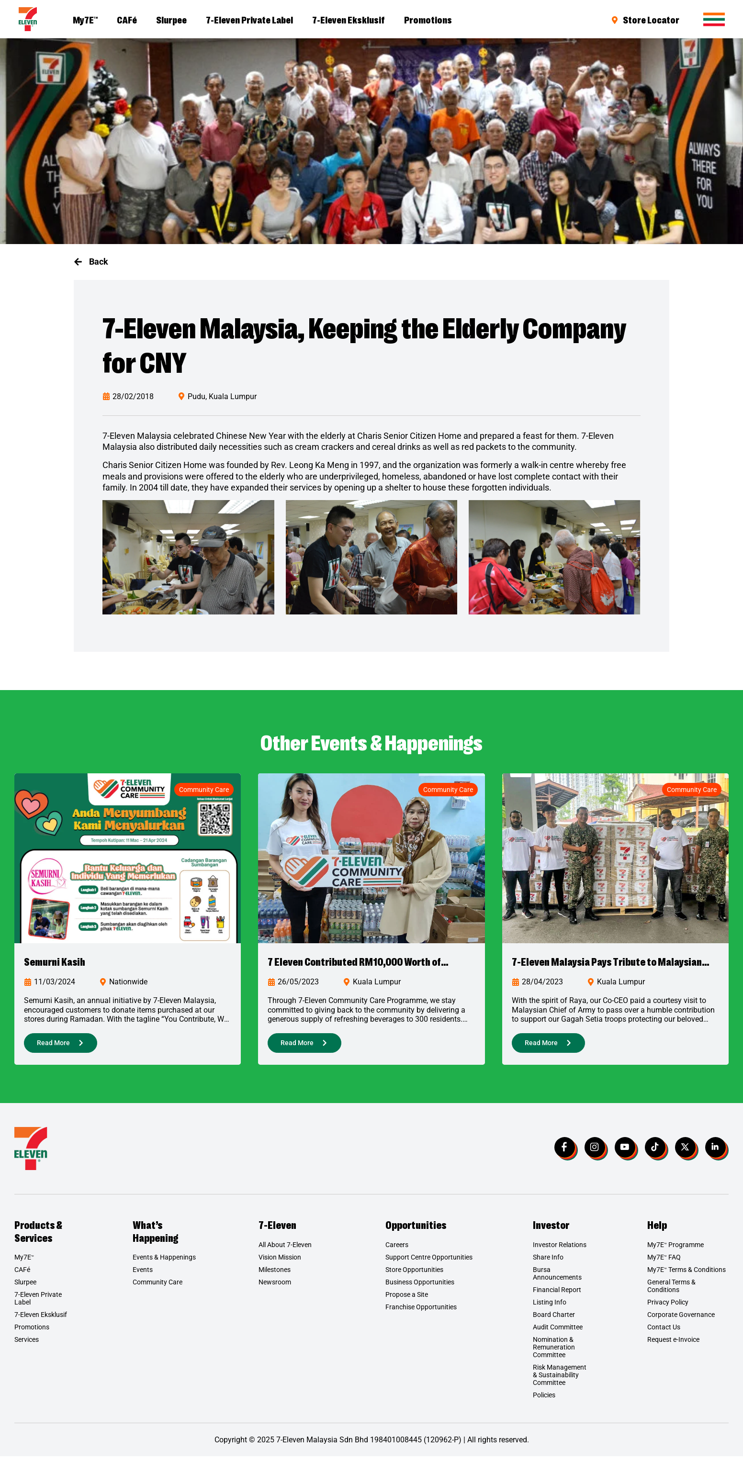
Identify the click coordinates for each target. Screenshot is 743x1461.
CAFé (127, 19)
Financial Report (557, 1294)
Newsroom (275, 1287)
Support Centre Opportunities (429, 1262)
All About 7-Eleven (285, 1249)
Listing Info (549, 1307)
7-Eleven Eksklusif (348, 19)
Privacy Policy (667, 1307)
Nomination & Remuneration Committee (554, 1351)
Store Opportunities (414, 1274)
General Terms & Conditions (671, 1290)
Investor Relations (559, 1249)
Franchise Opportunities (421, 1312)
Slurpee (171, 19)
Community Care (204, 789)
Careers (396, 1249)
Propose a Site (406, 1299)
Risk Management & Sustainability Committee (559, 1379)
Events (143, 1274)
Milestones (275, 1274)
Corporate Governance (681, 1319)
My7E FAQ (664, 1262)
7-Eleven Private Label (249, 19)
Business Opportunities (419, 1287)
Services (26, 1344)
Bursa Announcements (557, 1278)
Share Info (548, 1262)
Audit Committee (558, 1332)
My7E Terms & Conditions (686, 1274)
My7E (85, 19)
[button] (91, 261)
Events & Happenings (164, 1262)
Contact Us (663, 1332)
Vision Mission (280, 1262)
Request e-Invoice (673, 1344)
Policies (544, 1400)
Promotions (428, 19)
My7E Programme (675, 1249)
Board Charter (554, 1319)
